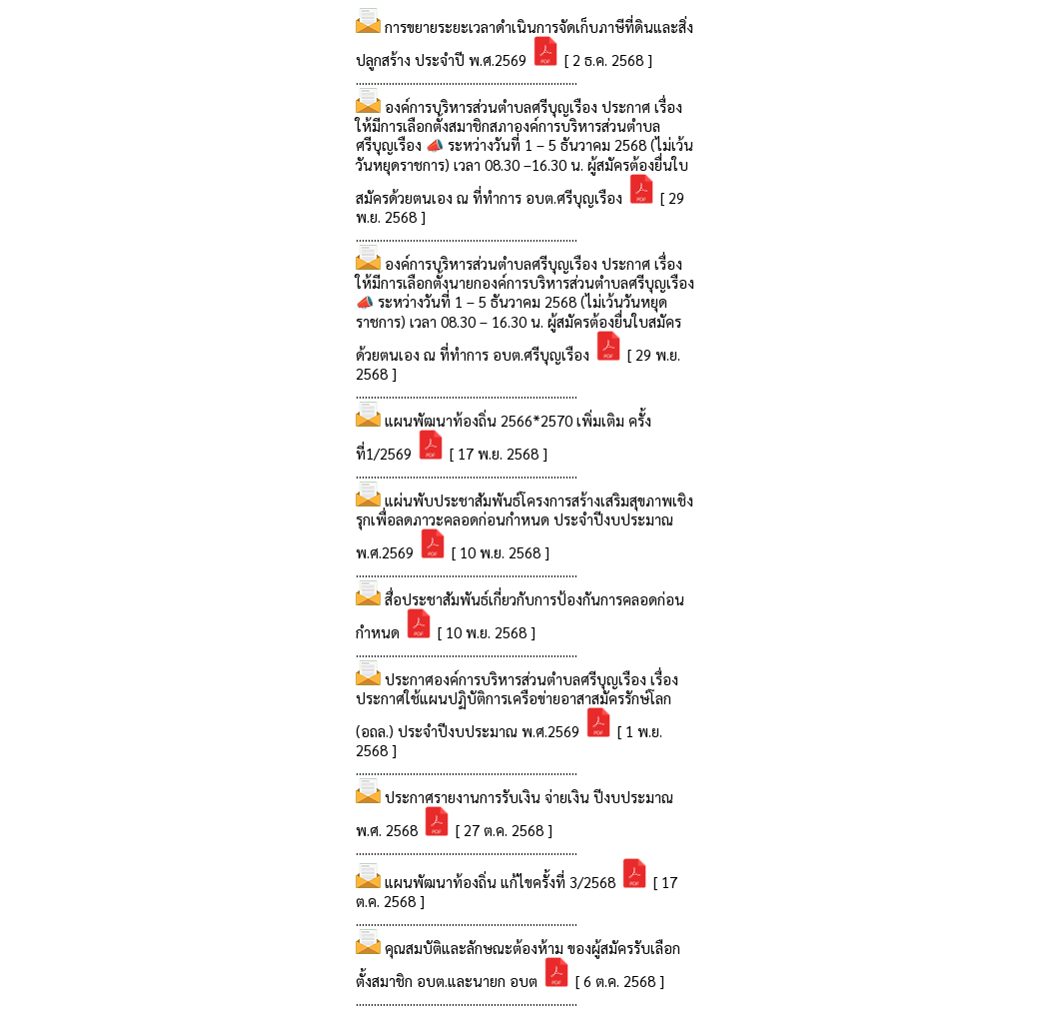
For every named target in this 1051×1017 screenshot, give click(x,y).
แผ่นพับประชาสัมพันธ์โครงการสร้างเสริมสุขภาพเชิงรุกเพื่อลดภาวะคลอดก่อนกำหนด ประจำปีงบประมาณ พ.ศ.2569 (524, 526)
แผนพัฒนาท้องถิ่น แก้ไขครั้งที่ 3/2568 (502, 881)
